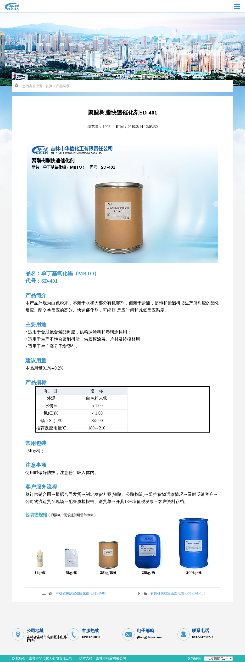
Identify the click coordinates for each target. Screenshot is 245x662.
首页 (49, 86)
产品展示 (62, 86)
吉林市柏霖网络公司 (111, 658)
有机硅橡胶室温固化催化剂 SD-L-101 (177, 593)
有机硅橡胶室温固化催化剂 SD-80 (81, 593)
